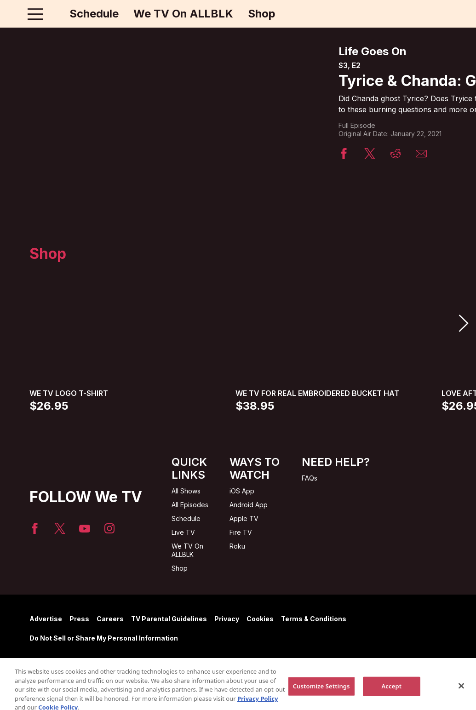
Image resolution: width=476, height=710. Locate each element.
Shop (261, 13)
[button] (463, 323)
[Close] (461, 697)
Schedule (94, 13)
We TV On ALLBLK (183, 13)
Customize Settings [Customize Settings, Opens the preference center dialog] (321, 697)
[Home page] (54, 13)
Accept (391, 697)
